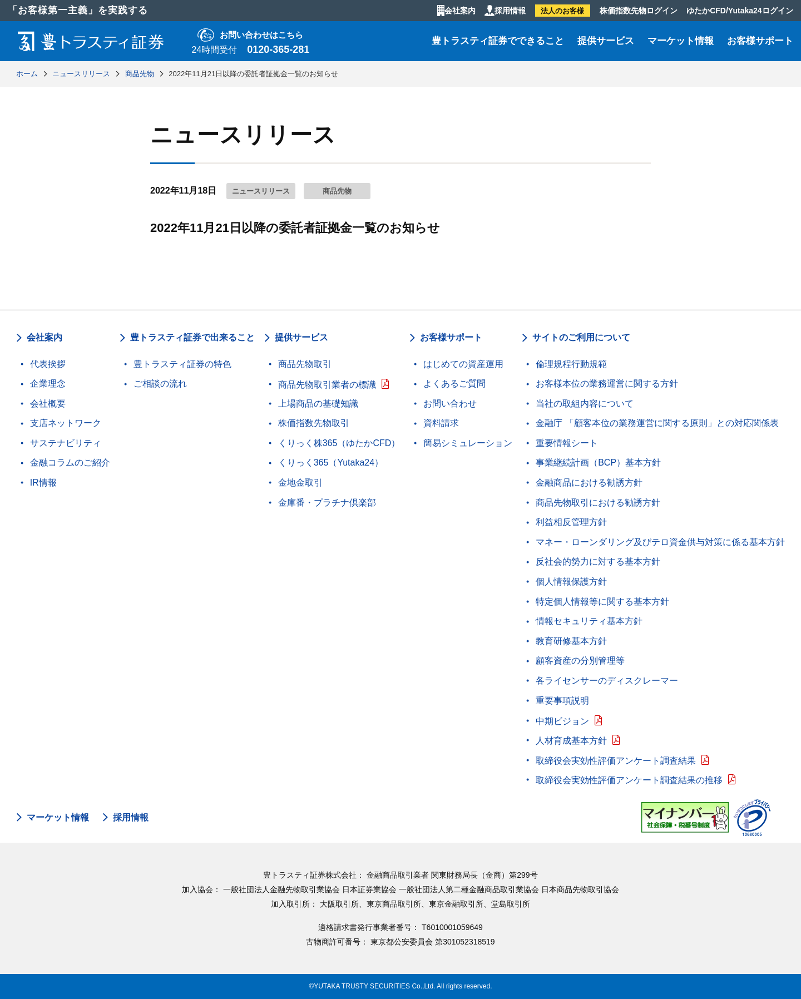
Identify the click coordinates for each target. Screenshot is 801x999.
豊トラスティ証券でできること (498, 41)
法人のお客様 (562, 11)
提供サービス (605, 41)
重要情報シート (567, 443)
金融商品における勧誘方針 (589, 482)
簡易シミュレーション (467, 443)
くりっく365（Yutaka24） (330, 462)
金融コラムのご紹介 (70, 462)
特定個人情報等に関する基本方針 (602, 601)
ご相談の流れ (160, 383)
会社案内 (460, 10)
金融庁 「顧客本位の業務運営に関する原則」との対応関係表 (657, 423)
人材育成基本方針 (571, 740)
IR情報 (43, 482)
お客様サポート (760, 41)
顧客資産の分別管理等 (580, 660)
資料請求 (441, 423)
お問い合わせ (450, 403)
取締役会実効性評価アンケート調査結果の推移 (629, 780)
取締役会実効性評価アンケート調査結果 (616, 760)
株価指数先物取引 (313, 423)
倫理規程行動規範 (571, 364)
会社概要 (48, 403)
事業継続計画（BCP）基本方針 (598, 462)
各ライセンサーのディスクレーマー (607, 680)
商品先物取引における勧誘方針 (598, 502)
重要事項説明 (562, 700)
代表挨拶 (48, 364)
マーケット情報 (680, 41)
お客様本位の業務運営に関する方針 (607, 383)
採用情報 (510, 10)
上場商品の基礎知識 (318, 403)
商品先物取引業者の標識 (327, 384)
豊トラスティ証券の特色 (182, 364)
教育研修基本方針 (571, 641)
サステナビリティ (65, 443)
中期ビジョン (562, 721)
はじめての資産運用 (463, 364)
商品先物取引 (305, 364)
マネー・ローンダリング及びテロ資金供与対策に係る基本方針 (660, 542)
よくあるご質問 (454, 383)
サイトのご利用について (581, 337)
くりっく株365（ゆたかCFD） (339, 443)
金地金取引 (300, 482)
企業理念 (48, 383)
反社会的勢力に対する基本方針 (598, 561)
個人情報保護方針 (571, 581)
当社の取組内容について (585, 403)
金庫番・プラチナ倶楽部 (327, 502)
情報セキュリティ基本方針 (589, 621)
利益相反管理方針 (571, 522)
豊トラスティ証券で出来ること (192, 337)
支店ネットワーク (65, 423)
